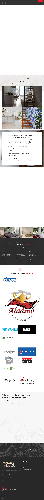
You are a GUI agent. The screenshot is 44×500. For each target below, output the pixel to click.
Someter (4, 487)
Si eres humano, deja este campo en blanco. (9, 490)
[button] (40, 3)
